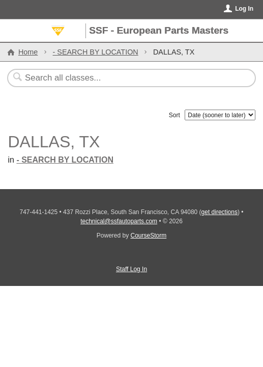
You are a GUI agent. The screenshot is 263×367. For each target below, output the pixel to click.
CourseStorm (149, 235)
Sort (174, 115)
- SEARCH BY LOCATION (95, 52)
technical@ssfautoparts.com (118, 221)
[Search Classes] (126, 78)
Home (28, 52)
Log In (244, 8)
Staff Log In (131, 269)
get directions (219, 212)
